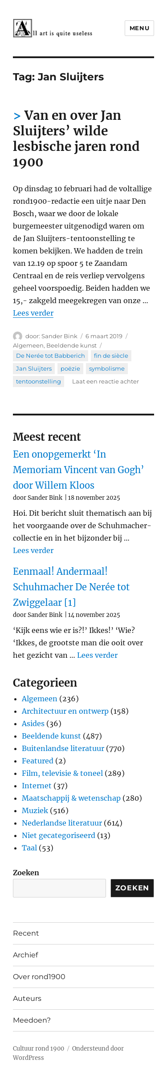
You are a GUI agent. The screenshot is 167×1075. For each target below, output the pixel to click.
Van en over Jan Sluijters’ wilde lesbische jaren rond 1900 (76, 138)
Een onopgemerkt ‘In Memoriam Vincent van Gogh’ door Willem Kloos (78, 470)
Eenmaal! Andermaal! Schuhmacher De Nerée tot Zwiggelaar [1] (71, 587)
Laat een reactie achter (105, 381)
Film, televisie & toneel (62, 773)
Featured (37, 760)
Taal (29, 847)
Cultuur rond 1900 (38, 1048)
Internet (37, 785)
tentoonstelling (38, 381)
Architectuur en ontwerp (65, 711)
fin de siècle (111, 355)
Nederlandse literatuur (62, 822)
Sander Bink (59, 336)
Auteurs (27, 998)
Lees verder (33, 312)
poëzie (70, 368)
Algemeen (28, 345)
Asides (33, 723)
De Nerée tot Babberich (50, 355)
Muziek (35, 810)
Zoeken (26, 872)
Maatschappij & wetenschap (71, 798)
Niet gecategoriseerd (58, 835)
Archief (25, 955)
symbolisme (107, 368)
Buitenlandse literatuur (63, 748)
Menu (139, 28)
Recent (26, 933)
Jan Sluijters (34, 368)
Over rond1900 (39, 976)
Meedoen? (32, 1020)
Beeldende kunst (71, 345)
